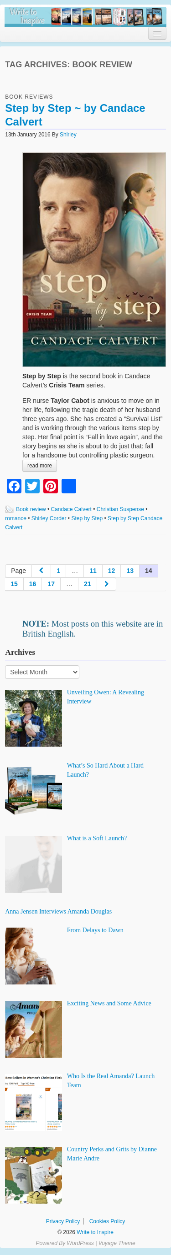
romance (15, 518)
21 (87, 583)
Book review (31, 509)
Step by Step (87, 518)
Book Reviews (29, 97)
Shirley (68, 134)
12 (111, 570)
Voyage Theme (116, 1243)
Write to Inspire (94, 1232)
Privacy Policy (63, 1221)
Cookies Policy (107, 1221)
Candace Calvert (71, 509)
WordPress (80, 1243)
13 (130, 570)
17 (51, 583)
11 (93, 570)
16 (32, 583)
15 (14, 583)
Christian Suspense (120, 509)
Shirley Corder (49, 518)
